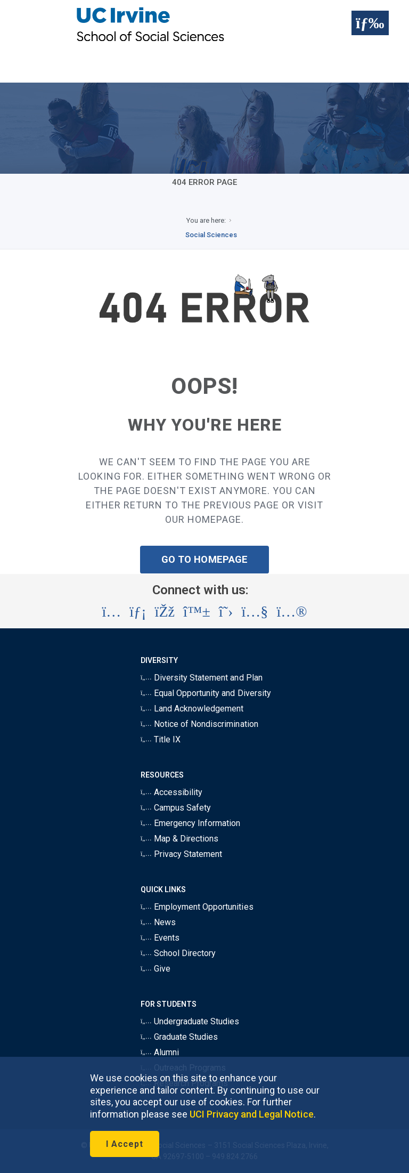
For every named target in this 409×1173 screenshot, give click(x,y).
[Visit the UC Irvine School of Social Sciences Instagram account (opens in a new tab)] (111, 612)
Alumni (160, 1052)
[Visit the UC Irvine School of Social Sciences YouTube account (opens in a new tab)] (254, 612)
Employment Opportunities (197, 907)
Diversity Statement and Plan (202, 678)
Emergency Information (190, 823)
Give (155, 969)
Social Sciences (211, 235)
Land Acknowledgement (192, 708)
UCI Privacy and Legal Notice (252, 1114)
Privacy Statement (181, 854)
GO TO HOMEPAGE (204, 559)
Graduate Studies (179, 1037)
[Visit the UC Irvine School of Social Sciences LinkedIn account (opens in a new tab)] (137, 612)
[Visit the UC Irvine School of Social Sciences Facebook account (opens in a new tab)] (165, 612)
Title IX (161, 739)
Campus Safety (176, 808)
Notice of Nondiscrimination (199, 724)
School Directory (178, 953)
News (158, 922)
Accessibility (171, 792)
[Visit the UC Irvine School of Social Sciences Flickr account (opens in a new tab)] (291, 612)
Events (160, 938)
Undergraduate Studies (190, 1021)
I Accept (124, 1144)
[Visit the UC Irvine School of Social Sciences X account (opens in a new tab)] (226, 612)
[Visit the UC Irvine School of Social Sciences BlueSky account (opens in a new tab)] (196, 612)
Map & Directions (179, 839)
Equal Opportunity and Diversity (206, 693)
